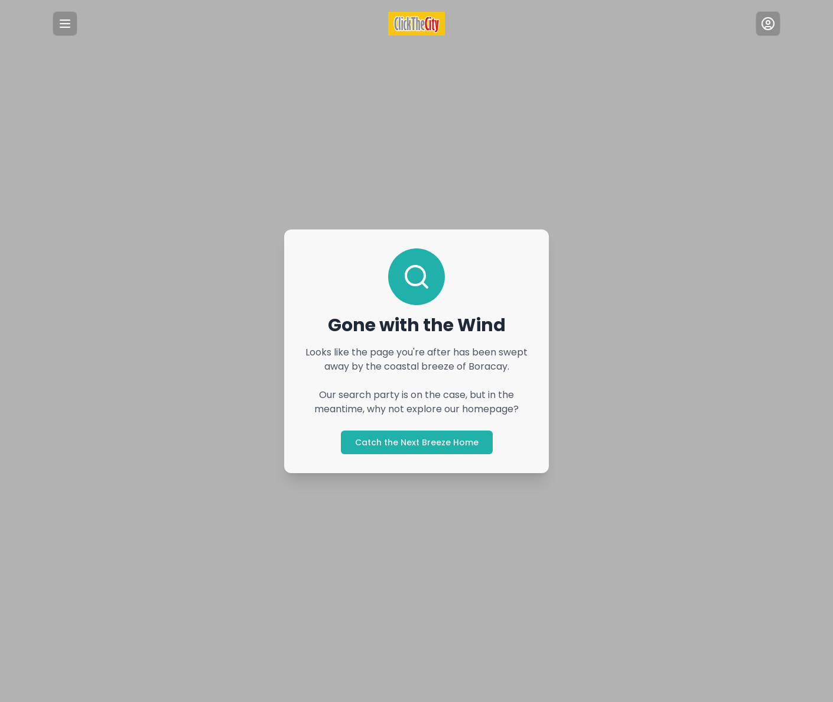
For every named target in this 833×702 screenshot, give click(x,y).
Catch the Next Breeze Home (416, 442)
